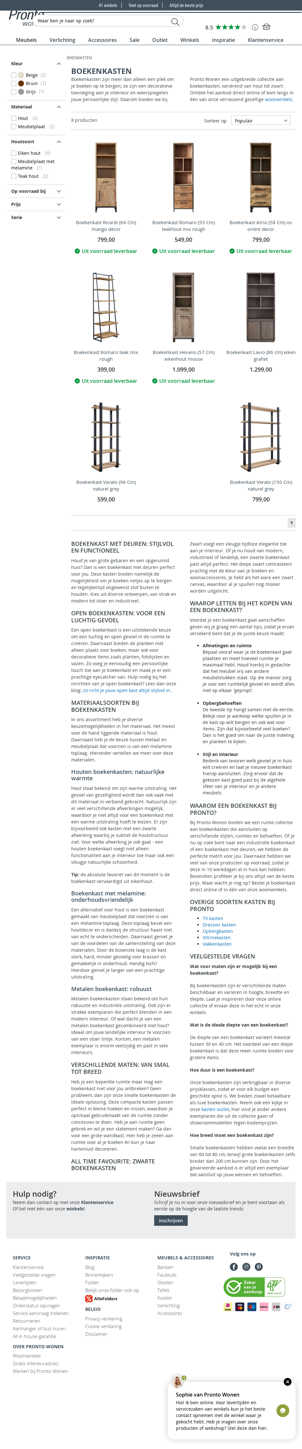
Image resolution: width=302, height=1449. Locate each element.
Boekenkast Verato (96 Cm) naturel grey (106, 485)
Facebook (234, 1267)
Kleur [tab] (17, 63)
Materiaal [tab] (21, 107)
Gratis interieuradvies (35, 1363)
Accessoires (169, 1313)
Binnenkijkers (99, 1275)
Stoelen (165, 1282)
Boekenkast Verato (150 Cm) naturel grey (261, 485)
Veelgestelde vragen (34, 1275)
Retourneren (26, 1321)
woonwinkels (278, 99)
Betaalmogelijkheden (35, 1298)
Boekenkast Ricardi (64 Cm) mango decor (106, 225)
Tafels (163, 1290)
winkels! (75, 1209)
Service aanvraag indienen (41, 1313)
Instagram (246, 1267)
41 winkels (108, 5)
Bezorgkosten (27, 1290)
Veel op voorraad (144, 5)
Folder (92, 1282)
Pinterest (259, 1267)
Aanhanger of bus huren (39, 1328)
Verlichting (168, 1305)
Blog (89, 1267)
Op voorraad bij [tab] (28, 191)
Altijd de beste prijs (186, 5)
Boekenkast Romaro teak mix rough (106, 355)
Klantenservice (97, 1202)
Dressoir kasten (219, 925)
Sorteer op (215, 121)
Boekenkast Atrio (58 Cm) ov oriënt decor (261, 225)
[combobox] (108, 21)
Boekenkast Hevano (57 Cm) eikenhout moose (184, 355)
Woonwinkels (27, 1355)
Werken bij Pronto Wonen (40, 1371)
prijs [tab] (16, 204)
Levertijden (24, 1282)
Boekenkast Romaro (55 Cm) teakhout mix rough (183, 225)
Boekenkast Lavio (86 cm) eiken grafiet (261, 355)
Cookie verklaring (103, 1326)
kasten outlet (215, 1109)
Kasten (164, 1298)
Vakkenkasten (217, 944)
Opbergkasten (218, 931)
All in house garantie (34, 1336)
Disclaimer (96, 1334)
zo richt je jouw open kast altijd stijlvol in (126, 690)
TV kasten (213, 918)
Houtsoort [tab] (22, 141)
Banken (165, 1267)
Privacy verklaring (103, 1318)
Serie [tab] (16, 217)
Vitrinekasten (217, 937)
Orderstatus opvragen (36, 1305)
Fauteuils (167, 1275)
